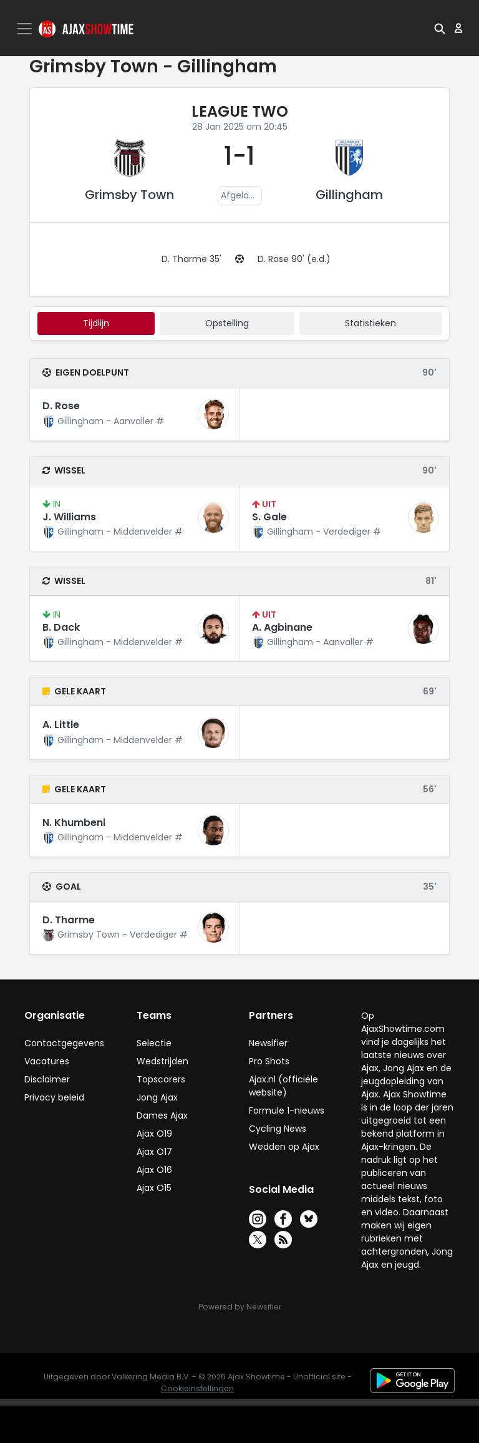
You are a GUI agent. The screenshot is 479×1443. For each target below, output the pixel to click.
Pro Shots (269, 1061)
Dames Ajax (162, 1115)
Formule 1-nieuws (286, 1110)
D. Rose (61, 406)
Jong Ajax (157, 1097)
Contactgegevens (64, 1043)
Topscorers (161, 1079)
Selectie (154, 1043)
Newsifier (268, 1043)
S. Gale (269, 517)
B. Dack (61, 627)
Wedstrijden (162, 1061)
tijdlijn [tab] (96, 323)
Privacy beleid (54, 1097)
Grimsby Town (129, 194)
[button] (439, 28)
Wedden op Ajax (284, 1146)
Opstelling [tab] (227, 323)
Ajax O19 (154, 1133)
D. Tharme (68, 920)
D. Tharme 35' (191, 259)
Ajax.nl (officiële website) (283, 1086)
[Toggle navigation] (25, 29)
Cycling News (277, 1128)
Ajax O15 (154, 1188)
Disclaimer (47, 1079)
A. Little (60, 724)
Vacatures (46, 1061)
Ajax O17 (154, 1151)
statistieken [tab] (370, 323)
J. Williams (69, 517)
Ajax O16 (154, 1170)
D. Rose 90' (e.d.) (294, 259)
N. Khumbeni (73, 822)
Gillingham (349, 194)
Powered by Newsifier (239, 1306)
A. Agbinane (282, 627)
